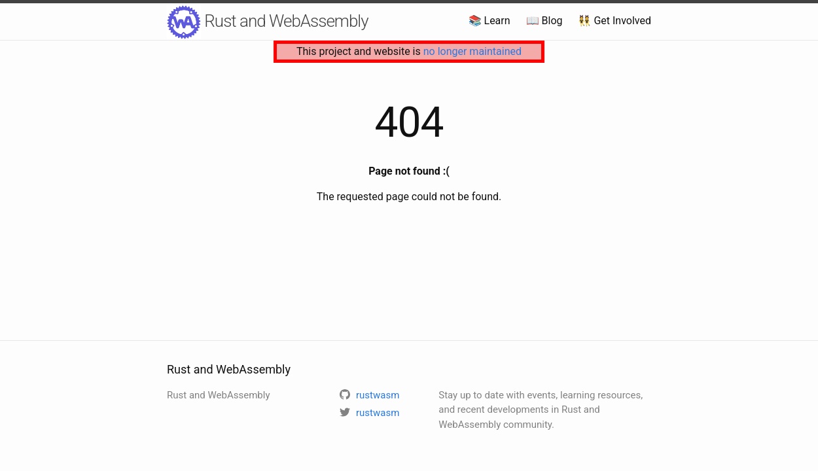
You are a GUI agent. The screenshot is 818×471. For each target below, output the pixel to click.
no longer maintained (472, 51)
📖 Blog (544, 20)
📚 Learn (489, 20)
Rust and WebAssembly (267, 22)
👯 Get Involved (614, 20)
